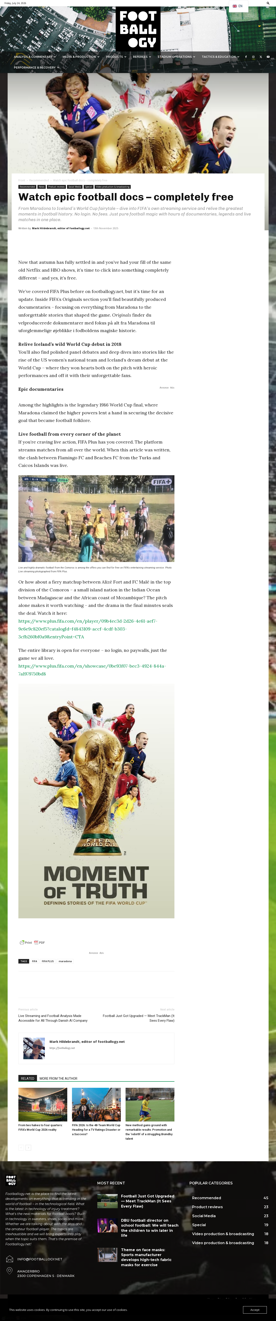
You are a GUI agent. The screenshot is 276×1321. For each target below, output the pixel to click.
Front (21, 180)
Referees (142, 56)
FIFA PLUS (48, 961)
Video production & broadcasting (112, 186)
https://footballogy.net (62, 1048)
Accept (254, 1310)
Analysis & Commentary (35, 56)
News (41, 186)
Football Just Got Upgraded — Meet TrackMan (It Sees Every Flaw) (138, 1018)
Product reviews (56, 186)
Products (116, 56)
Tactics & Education (220, 56)
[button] (268, 3)
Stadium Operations (176, 56)
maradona (65, 961)
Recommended (39, 180)
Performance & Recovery (36, 67)
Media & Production (81, 56)
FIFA (34, 961)
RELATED (27, 1078)
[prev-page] (21, 1147)
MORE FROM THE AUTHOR (58, 1078)
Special (88, 186)
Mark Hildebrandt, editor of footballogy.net (61, 228)
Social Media (74, 186)
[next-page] (28, 1147)
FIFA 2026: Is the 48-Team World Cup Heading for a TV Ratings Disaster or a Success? (96, 1129)
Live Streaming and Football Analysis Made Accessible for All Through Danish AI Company (52, 1018)
